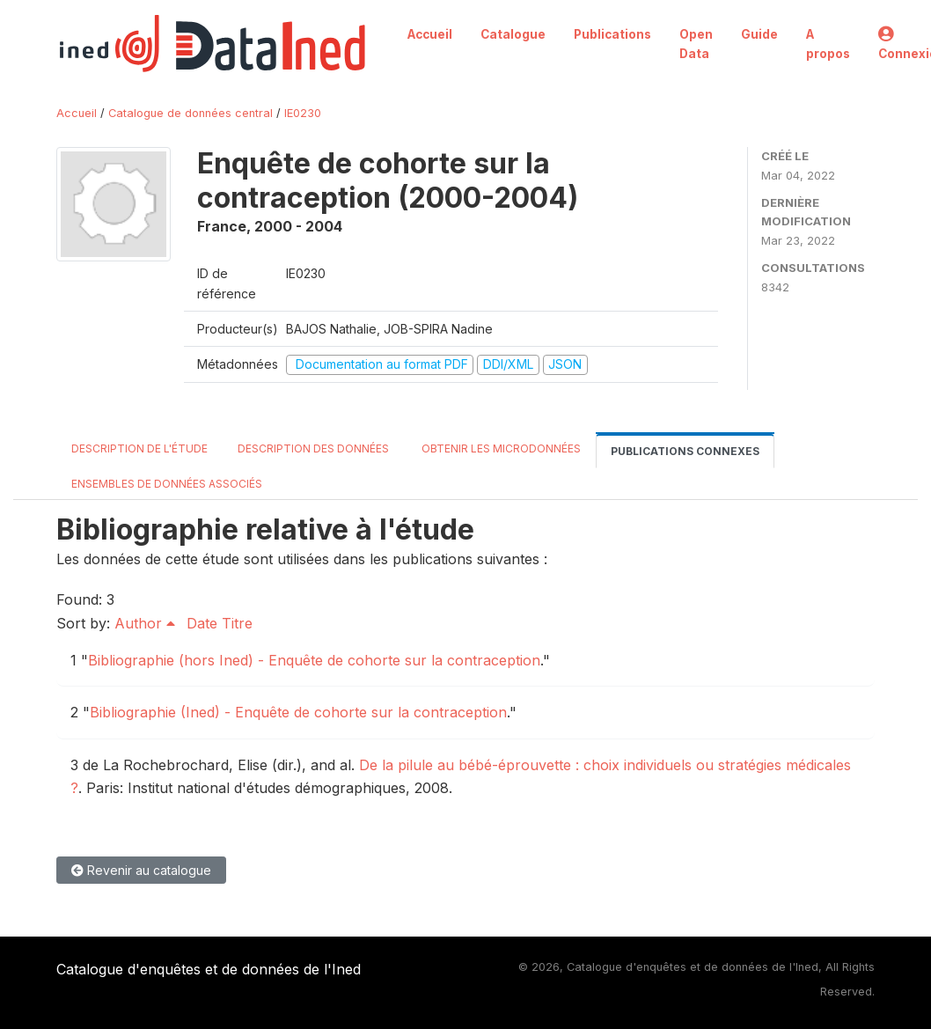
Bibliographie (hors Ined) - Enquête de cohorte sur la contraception (314, 660)
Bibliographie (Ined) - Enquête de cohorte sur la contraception (298, 712)
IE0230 (302, 113)
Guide (759, 34)
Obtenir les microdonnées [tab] (500, 448)
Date (202, 623)
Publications (612, 34)
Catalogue (513, 34)
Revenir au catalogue (141, 870)
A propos (828, 44)
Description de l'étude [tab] (139, 448)
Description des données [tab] (313, 448)
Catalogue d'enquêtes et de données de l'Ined (208, 969)
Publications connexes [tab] (685, 451)
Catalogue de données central (190, 113)
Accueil (429, 34)
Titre (237, 623)
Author (144, 623)
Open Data (696, 44)
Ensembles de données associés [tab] (166, 483)
